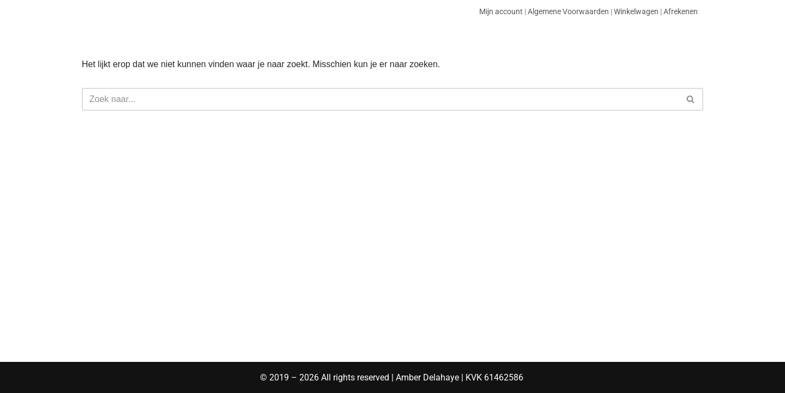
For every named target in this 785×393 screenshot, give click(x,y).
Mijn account (501, 11)
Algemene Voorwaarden (568, 11)
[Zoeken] (380, 99)
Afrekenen (680, 11)
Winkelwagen (636, 11)
